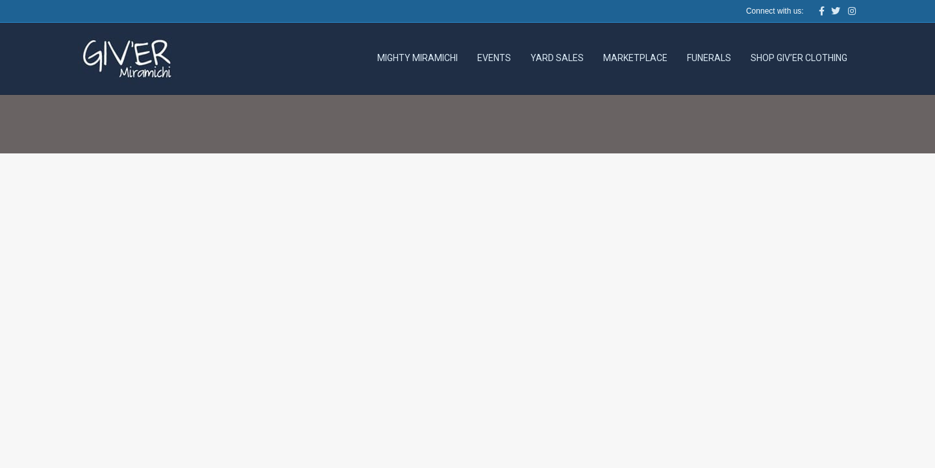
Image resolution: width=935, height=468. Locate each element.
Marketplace (635, 58)
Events (494, 58)
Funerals (709, 58)
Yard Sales (557, 58)
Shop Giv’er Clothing (799, 58)
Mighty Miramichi (417, 58)
